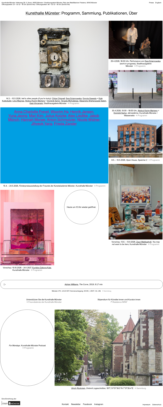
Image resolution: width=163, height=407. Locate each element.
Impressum (146, 404)
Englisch (158, 3)
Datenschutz (156, 404)
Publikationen (115, 12)
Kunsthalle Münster (42, 12)
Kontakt (65, 404)
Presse (151, 3)
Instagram (98, 404)
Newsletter (75, 404)
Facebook (87, 404)
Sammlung (91, 12)
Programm (70, 12)
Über (133, 12)
